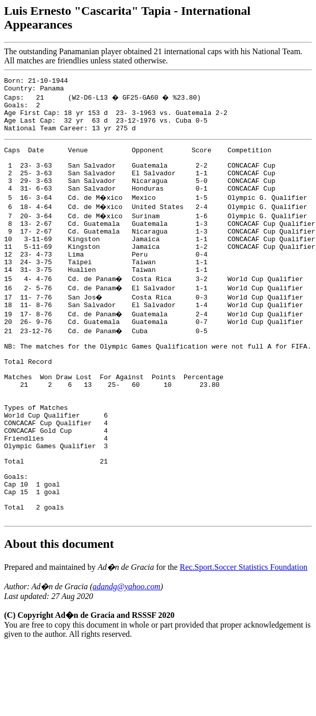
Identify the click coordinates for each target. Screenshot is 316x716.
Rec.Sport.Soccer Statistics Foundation (243, 636)
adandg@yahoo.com (126, 655)
